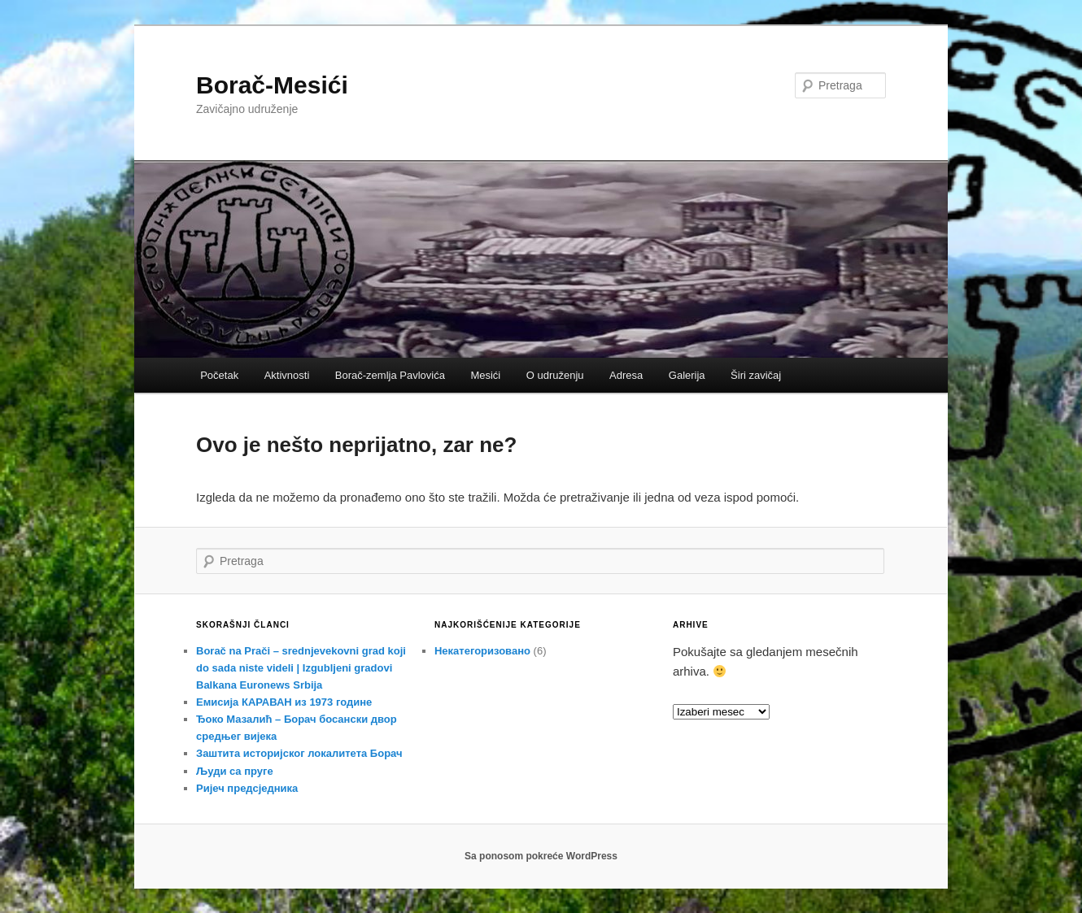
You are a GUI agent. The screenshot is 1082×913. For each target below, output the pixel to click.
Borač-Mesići (272, 85)
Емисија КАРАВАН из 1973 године (284, 702)
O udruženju (555, 375)
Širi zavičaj (756, 375)
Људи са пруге (234, 771)
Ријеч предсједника (247, 788)
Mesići (485, 375)
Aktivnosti (287, 375)
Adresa (626, 375)
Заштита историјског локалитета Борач (299, 753)
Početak (219, 375)
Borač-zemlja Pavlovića (390, 375)
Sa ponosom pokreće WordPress (541, 856)
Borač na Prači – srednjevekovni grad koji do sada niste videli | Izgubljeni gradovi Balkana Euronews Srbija (301, 668)
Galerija (687, 375)
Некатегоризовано (482, 651)
